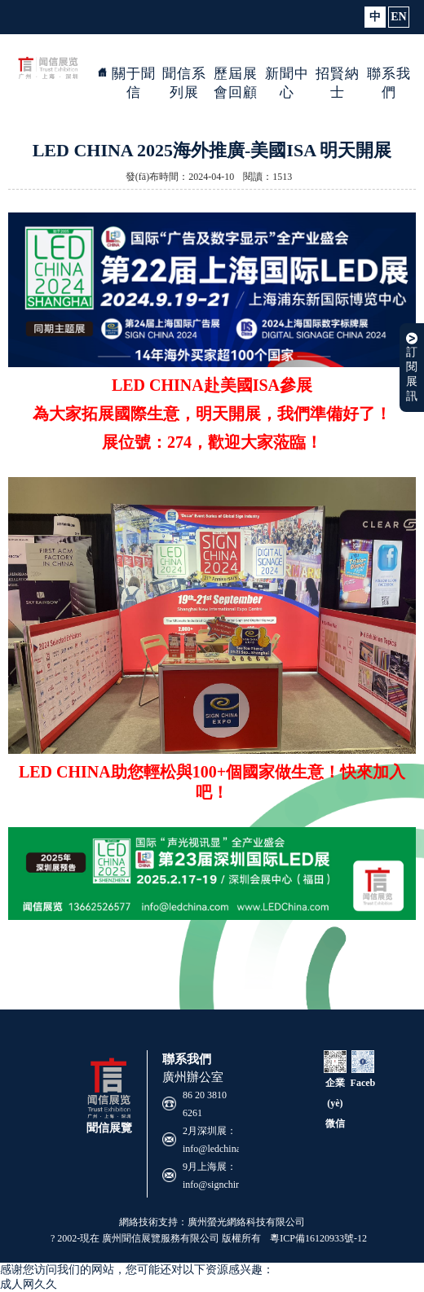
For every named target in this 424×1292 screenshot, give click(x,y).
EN (398, 17)
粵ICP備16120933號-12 (318, 1238)
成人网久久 (28, 1284)
